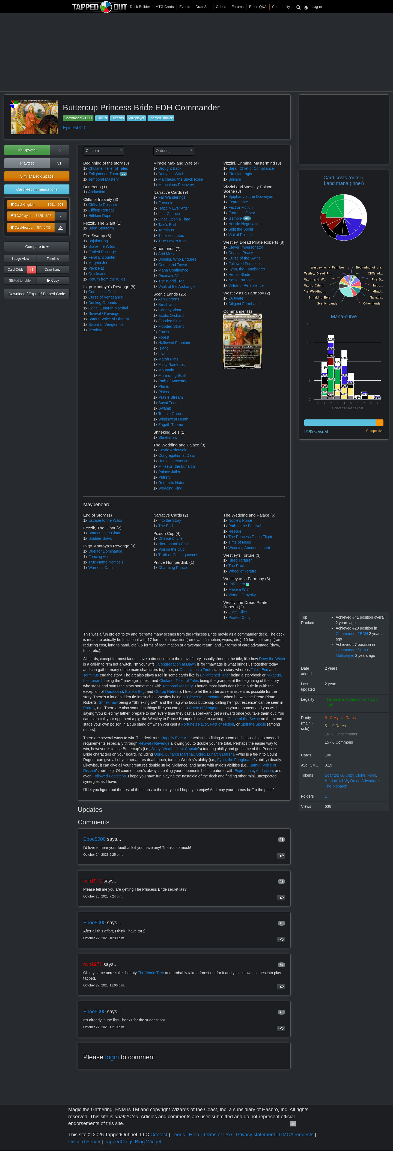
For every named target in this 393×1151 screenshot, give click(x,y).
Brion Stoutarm (101, 228)
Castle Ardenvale (172, 450)
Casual (102, 118)
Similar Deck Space (36, 176)
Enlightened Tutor (103, 174)
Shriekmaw (167, 437)
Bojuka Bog (98, 241)
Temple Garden (171, 414)
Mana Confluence (173, 270)
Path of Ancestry (172, 381)
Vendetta (95, 330)
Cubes (221, 7)
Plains (163, 386)
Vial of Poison (240, 234)
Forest (163, 332)
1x (85, 168)
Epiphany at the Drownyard (251, 196)
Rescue (234, 531)
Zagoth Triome (170, 424)
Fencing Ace (98, 556)
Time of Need (239, 542)
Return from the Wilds (106, 279)
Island (163, 348)
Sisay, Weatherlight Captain (174, 749)
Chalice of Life (170, 538)
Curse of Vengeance (105, 297)
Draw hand (53, 270)
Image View (20, 259)
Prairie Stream (170, 397)
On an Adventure (364, 781)
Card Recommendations (37, 189)
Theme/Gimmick (161, 118)
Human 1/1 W (336, 781)
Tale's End (167, 224)
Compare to (36, 246)
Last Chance (169, 213)
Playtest (27, 163)
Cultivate (235, 298)
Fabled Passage (102, 252)
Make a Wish (239, 589)
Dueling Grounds (102, 302)
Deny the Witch (171, 174)
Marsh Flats (168, 359)
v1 (60, 163)
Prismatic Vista (170, 275)
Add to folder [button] (20, 280)
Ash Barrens (168, 299)
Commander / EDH (78, 118)
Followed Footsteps (244, 263)
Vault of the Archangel (176, 286)
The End (165, 526)
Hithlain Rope (99, 215)
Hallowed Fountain (174, 343)
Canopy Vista (169, 310)
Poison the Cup (171, 549)
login (112, 1057)
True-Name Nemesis (105, 562)
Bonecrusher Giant (104, 533)
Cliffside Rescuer (102, 204)
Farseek (165, 203)
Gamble (235, 218)
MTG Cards (165, 7)
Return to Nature (172, 483)
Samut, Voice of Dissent (108, 319)
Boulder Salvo (100, 538)
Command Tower (172, 265)
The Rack (236, 565)
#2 (281, 881)
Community (281, 7)
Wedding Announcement (249, 547)
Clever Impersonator (245, 247)
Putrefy (164, 477)
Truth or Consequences (178, 555)
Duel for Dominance (105, 551)
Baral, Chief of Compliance (251, 168)
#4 (281, 965)
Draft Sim (203, 7)
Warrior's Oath (100, 567)
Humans (118, 118)
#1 (281, 840)
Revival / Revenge (104, 313)
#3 (281, 923)
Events (184, 7)
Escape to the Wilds (105, 520)
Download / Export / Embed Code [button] (36, 294)
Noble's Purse (240, 520)
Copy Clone (355, 775)
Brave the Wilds (101, 246)
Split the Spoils (241, 229)
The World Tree (171, 281)
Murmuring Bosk (172, 375)
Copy (53, 280)
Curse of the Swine (244, 258)
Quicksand (97, 274)
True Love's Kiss (172, 241)
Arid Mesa (166, 254)
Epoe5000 (74, 127)
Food (371, 775)
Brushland (166, 304)
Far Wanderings (171, 197)
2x (155, 332)
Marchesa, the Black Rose (180, 179)
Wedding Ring (170, 488)
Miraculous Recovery (176, 185)
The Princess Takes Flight (250, 537)
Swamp (164, 408)
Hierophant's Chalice (175, 544)
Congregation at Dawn (177, 455)
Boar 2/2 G (334, 775)
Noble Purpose (241, 280)
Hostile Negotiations (245, 224)
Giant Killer (237, 612)
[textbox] (174, 151)
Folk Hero (236, 584)
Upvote (27, 150)
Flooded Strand (171, 326)
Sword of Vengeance (106, 324)
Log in (317, 6)
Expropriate (238, 202)
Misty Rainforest (172, 364)
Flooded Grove (171, 321)
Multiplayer (136, 118)
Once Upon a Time (174, 219)
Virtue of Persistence (246, 285)
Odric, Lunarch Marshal (108, 308)
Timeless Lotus (171, 235)
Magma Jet (97, 263)
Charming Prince (172, 567)
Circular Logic (240, 174)
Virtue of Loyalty (242, 595)
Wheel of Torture (242, 571)
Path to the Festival (244, 526)
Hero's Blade (239, 274)
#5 (281, 1012)
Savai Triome (169, 403)
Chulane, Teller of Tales (108, 168)
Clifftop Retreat (101, 210)
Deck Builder (140, 7)
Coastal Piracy (240, 253)
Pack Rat (96, 268)
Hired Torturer (240, 560)
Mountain (166, 370)
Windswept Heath (173, 419)
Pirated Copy (239, 617)
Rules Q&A (257, 7)
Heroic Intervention (174, 461)
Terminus (166, 230)
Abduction (96, 192)
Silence (234, 179)
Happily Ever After (173, 208)
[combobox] (103, 151)
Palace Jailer (169, 472)
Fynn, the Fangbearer (246, 269)
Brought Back (169, 168)
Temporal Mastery (103, 179)
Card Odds (15, 270)
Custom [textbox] (92, 150)
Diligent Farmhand (244, 304)
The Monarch (336, 786)
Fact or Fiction (240, 207)
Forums (237, 7)
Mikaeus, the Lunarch (176, 466)
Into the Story (169, 520)
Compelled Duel (102, 292)
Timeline (53, 259)
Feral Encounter (102, 257)
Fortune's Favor (241, 213)
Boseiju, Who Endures (177, 259)
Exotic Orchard (171, 315)
